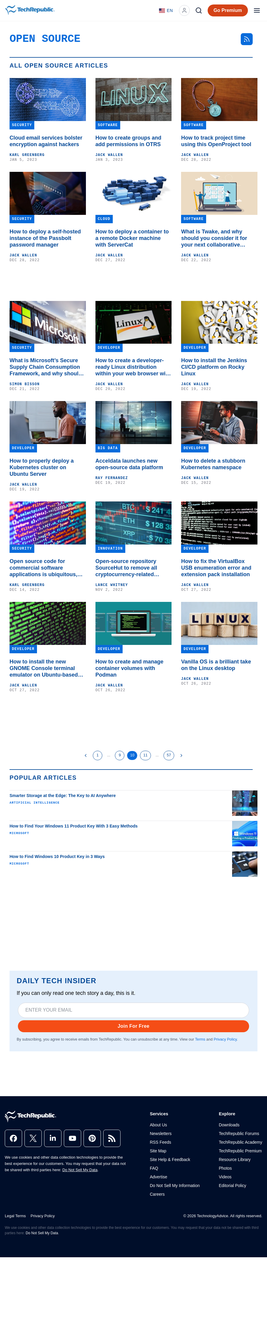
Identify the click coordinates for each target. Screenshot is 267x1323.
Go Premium (228, 10)
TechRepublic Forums (239, 1133)
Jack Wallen (109, 155)
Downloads (229, 1124)
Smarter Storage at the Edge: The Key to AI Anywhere (63, 795)
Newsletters (161, 1133)
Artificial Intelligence (35, 803)
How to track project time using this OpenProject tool (216, 141)
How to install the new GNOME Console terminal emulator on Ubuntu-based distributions (44, 668)
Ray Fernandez (111, 478)
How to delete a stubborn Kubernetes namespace (213, 464)
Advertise (158, 1176)
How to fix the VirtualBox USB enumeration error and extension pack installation (216, 567)
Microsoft (19, 833)
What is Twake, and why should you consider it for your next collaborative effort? (214, 238)
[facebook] (13, 1138)
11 (145, 755)
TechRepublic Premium (240, 1150)
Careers (157, 1194)
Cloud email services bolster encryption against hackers (46, 141)
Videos (225, 1176)
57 (169, 755)
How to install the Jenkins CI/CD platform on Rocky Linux (214, 367)
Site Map (158, 1150)
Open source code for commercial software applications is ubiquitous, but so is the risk (43, 568)
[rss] (112, 1138)
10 (132, 755)
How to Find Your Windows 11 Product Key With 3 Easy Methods (74, 826)
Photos (225, 1168)
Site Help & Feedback (170, 1159)
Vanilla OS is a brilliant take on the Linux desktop (216, 665)
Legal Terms (15, 1216)
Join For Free (133, 1026)
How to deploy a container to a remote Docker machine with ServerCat (132, 238)
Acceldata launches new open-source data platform (129, 464)
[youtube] (72, 1138)
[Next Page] (181, 755)
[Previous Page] (85, 755)
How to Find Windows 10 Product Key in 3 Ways (57, 856)
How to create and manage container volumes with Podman (129, 668)
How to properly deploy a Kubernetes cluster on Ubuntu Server (42, 467)
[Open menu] (256, 10)
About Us (158, 1124)
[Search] (198, 10)
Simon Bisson (25, 384)
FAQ (154, 1168)
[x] (33, 1138)
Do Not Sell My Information (175, 1185)
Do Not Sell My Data (80, 1170)
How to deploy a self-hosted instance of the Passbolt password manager (45, 238)
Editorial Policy (232, 1185)
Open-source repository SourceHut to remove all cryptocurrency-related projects (126, 568)
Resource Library (235, 1159)
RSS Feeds (160, 1142)
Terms (200, 1039)
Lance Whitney (111, 585)
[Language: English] (166, 10)
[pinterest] (92, 1138)
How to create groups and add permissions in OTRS (128, 141)
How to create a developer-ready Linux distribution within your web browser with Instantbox (133, 367)
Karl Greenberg (27, 155)
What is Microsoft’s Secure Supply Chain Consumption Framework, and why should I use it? (47, 367)
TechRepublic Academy (240, 1142)
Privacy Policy (225, 1039)
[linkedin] (52, 1138)
